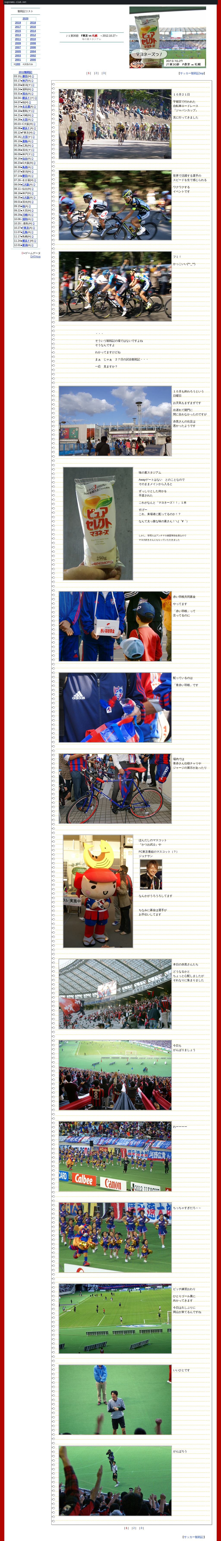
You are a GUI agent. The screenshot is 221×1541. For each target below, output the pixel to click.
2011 (18, 39)
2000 (33, 59)
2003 (18, 55)
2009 (18, 43)
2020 (25, 18)
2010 (33, 39)
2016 (33, 26)
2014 (33, 30)
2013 (18, 35)
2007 (18, 47)
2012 (33, 35)
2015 (18, 30)
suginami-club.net (15, 2)
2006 (33, 47)
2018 (33, 22)
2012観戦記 (25, 72)
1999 (17, 64)
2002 (33, 55)
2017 (18, 26)
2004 (33, 51)
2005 (18, 51)
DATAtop (35, 256)
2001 (18, 59)
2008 (33, 43)
